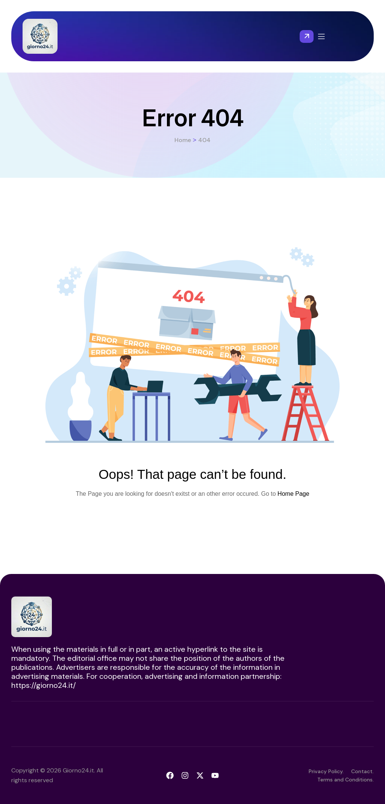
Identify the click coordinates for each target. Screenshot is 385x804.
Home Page (293, 494)
